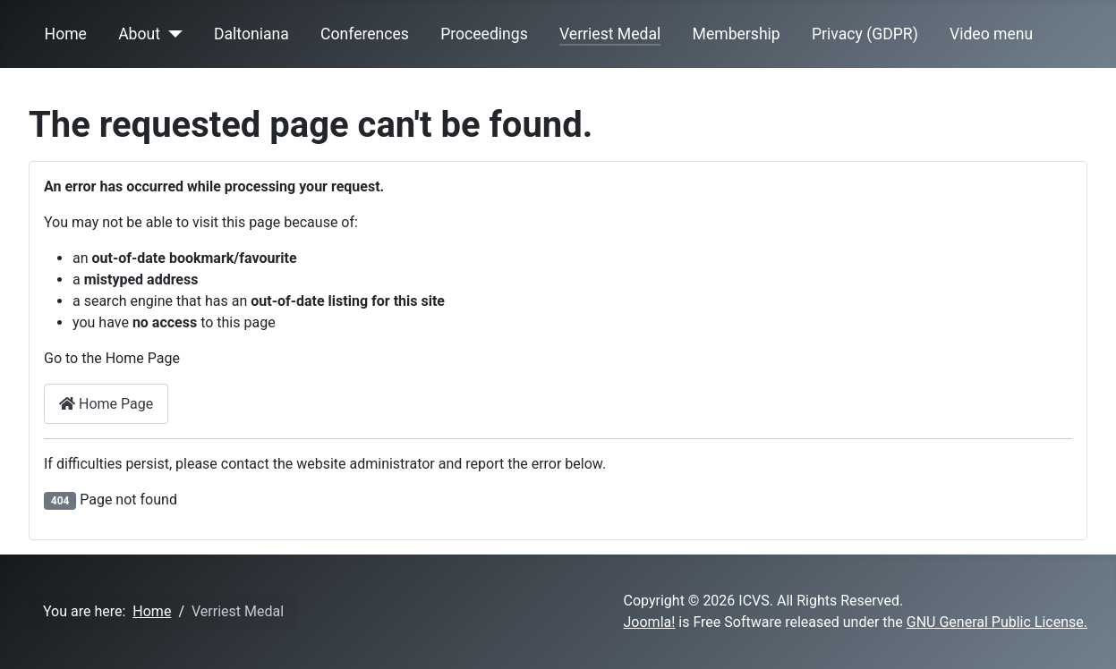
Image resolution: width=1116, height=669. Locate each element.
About (139, 34)
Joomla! (650, 622)
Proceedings (484, 34)
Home (66, 34)
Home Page (106, 403)
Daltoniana (251, 34)
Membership (736, 34)
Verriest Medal (609, 34)
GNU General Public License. (997, 622)
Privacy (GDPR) (865, 34)
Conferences (364, 34)
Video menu (991, 34)
